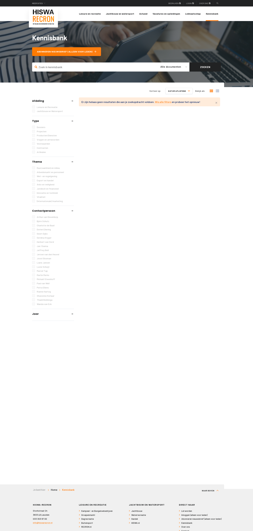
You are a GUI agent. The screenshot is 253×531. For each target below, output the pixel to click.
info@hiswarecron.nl (42, 522)
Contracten (42, 147)
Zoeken (205, 66)
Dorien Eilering (44, 229)
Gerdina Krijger (44, 237)
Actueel (143, 13)
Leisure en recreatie (90, 13)
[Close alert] (216, 102)
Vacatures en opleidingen (166, 13)
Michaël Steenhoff (46, 279)
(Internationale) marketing (50, 201)
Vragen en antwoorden (48, 139)
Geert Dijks (42, 233)
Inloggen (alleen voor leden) (194, 515)
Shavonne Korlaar (45, 295)
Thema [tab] (37, 162)
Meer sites (37, 3)
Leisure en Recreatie (47, 107)
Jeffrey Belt (43, 250)
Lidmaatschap (193, 13)
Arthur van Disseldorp (47, 217)
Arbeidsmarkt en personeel (50, 172)
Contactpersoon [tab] (43, 211)
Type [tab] (35, 121)
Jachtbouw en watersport (120, 13)
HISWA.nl (135, 522)
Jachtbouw (136, 510)
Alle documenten (170, 66)
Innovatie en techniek (47, 192)
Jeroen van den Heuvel (48, 254)
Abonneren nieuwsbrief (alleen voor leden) (66, 51)
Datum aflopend (179, 91)
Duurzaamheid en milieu (48, 168)
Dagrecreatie (87, 518)
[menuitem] (89, 13)
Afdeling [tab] (38, 101)
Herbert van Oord (45, 241)
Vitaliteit (41, 197)
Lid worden (186, 510)
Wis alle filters (163, 101)
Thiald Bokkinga (44, 299)
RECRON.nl (86, 526)
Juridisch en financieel (48, 188)
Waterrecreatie (138, 515)
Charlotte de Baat (46, 225)
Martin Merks (43, 275)
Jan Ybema (42, 246)
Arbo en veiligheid (45, 184)
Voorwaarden (43, 143)
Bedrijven (174, 3)
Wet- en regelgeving (47, 176)
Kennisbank (212, 13)
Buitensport (87, 522)
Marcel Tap (42, 270)
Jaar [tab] (35, 314)
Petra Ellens (43, 287)
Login (190, 3)
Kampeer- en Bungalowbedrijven (97, 510)
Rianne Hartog (44, 291)
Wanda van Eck (44, 304)
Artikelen (41, 152)
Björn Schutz (43, 221)
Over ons (205, 3)
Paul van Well (43, 283)
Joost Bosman (44, 258)
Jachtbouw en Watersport (50, 111)
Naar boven (210, 490)
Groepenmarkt (88, 515)
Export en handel (45, 180)
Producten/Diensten (47, 135)
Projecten (41, 131)
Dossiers (41, 127)
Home (54, 490)
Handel (134, 518)
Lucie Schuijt (43, 266)
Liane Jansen (43, 262)
